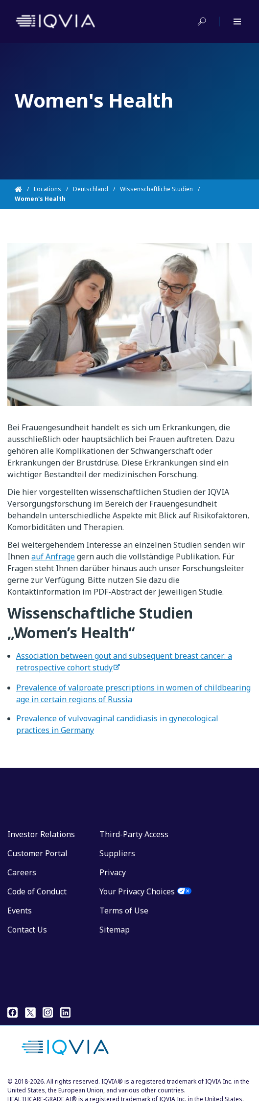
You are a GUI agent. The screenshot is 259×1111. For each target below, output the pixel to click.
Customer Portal (37, 853)
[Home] (24, 189)
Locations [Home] (47, 189)
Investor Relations (41, 834)
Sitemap (114, 929)
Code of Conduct (37, 891)
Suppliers (117, 853)
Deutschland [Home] (90, 189)
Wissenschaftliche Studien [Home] (156, 189)
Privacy (112, 872)
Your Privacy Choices (137, 891)
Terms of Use (123, 910)
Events (19, 910)
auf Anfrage (53, 556)
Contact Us (27, 929)
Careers (21, 872)
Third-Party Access (133, 834)
